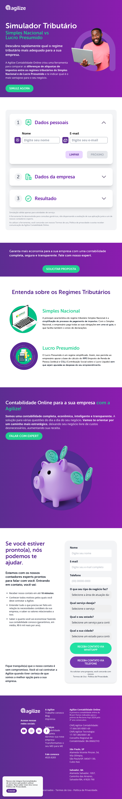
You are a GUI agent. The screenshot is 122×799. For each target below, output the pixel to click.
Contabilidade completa (52, 732)
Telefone (75, 575)
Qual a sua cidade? (82, 630)
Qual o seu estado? (82, 616)
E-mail (88, 137)
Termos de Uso (79, 676)
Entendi (11, 791)
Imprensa (50, 718)
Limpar (73, 154)
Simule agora (19, 88)
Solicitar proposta (61, 268)
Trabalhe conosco (54, 712)
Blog (47, 715)
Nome (41, 137)
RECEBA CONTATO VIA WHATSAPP (90, 648)
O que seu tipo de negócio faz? (89, 589)
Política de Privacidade (98, 676)
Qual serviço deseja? (82, 602)
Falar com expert (24, 435)
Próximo (97, 154)
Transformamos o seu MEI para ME (54, 744)
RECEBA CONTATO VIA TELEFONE (90, 662)
